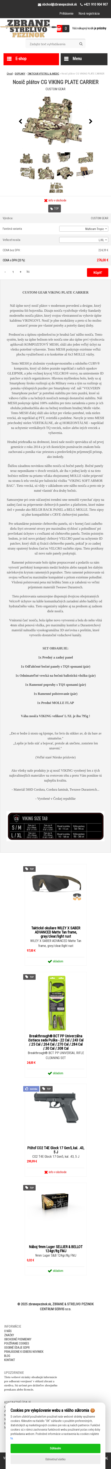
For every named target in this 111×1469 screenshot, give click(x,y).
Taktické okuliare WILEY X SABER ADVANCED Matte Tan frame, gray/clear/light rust (55, 932)
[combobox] (83, 229)
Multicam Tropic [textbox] (94, 229)
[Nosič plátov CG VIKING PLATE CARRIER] (55, 121)
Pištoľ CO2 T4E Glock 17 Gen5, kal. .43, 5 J (55, 1150)
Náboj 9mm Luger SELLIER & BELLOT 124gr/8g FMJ (55, 1249)
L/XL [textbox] (101, 240)
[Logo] (28, 28)
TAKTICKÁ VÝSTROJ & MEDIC (43, 73)
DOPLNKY (20, 73)
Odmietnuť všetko (55, 1459)
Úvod (10, 73)
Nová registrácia (89, 13)
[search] (80, 44)
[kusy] (13, 271)
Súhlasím (55, 1448)
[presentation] (20, 121)
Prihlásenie (66, 13)
